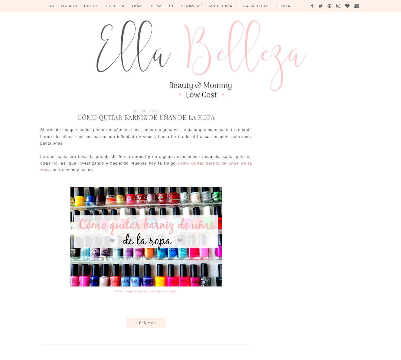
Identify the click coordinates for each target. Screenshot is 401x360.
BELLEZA (115, 6)
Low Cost (162, 6)
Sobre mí (191, 6)
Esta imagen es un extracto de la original (146, 291)
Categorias (62, 6)
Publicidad (222, 6)
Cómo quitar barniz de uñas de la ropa (146, 117)
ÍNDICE (91, 6)
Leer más (146, 323)
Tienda (283, 6)
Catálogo (255, 6)
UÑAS (138, 6)
